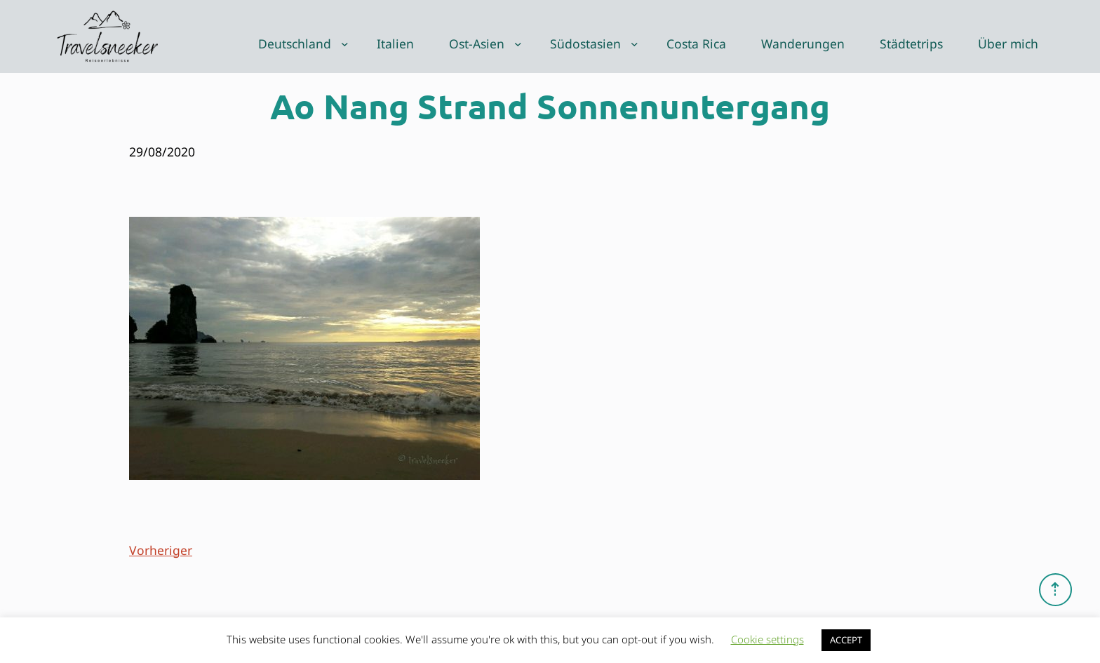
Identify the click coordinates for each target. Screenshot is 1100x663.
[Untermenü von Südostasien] (634, 44)
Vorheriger (160, 550)
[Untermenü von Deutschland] (345, 44)
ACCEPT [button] (846, 640)
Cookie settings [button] (767, 639)
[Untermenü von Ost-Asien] (518, 44)
